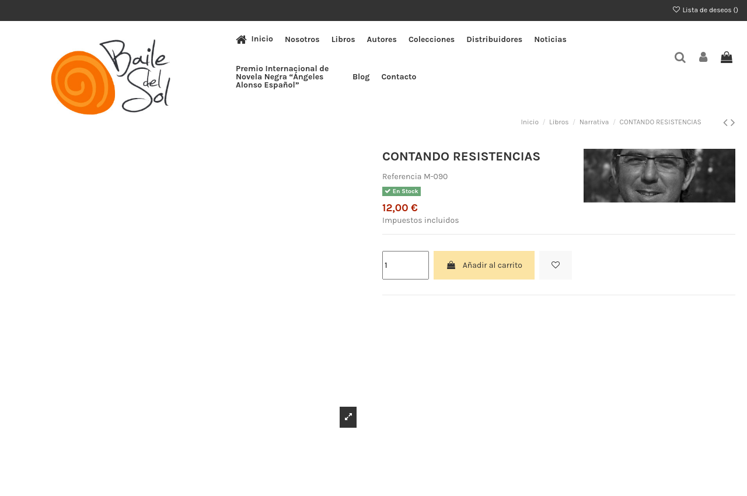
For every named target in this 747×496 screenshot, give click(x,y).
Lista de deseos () (705, 10)
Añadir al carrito (484, 265)
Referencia (402, 176)
